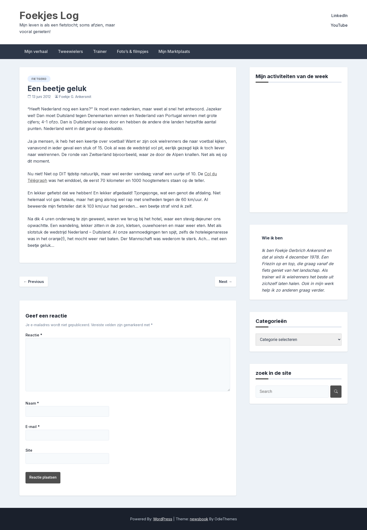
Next (225, 281)
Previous (33, 281)
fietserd (39, 79)
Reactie (33, 335)
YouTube (339, 25)
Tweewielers (70, 51)
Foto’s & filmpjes (132, 51)
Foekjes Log (49, 15)
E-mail (32, 426)
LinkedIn (339, 15)
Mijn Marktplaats (174, 51)
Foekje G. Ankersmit (75, 97)
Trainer (100, 51)
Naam (32, 403)
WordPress (162, 519)
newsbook (199, 519)
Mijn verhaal (36, 51)
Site (28, 450)
